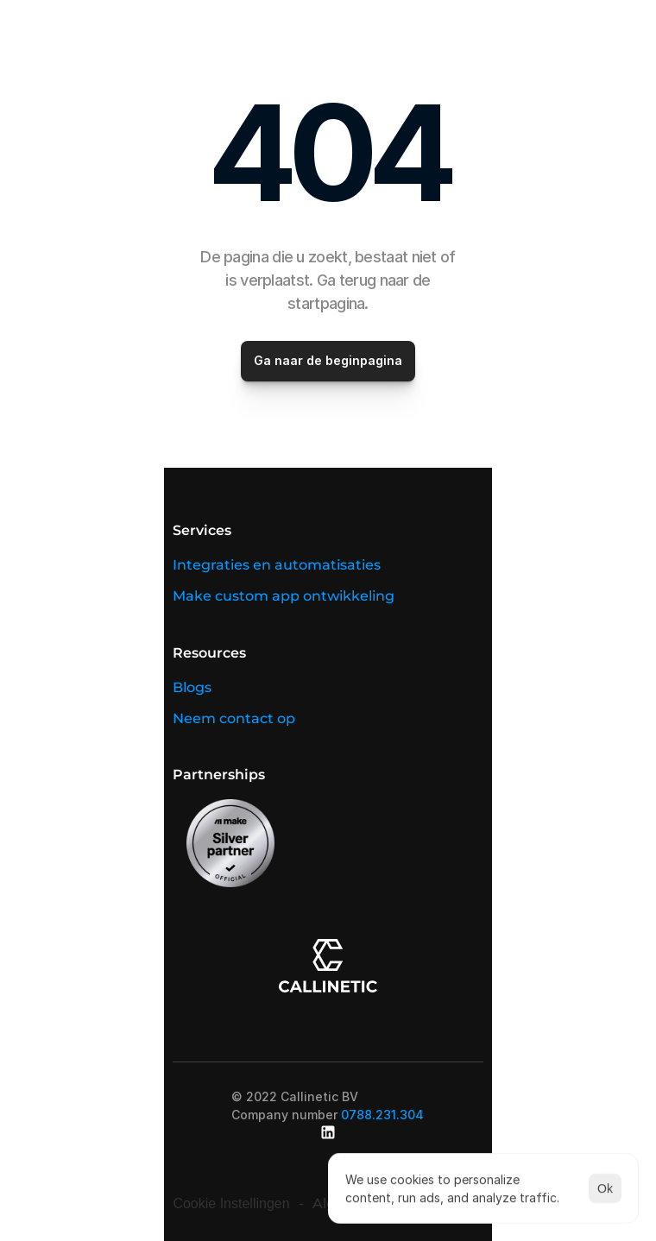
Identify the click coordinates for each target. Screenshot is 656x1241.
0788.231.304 (382, 1114)
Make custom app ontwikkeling (283, 596)
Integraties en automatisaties (277, 565)
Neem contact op (234, 718)
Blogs (192, 687)
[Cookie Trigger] (231, 1204)
